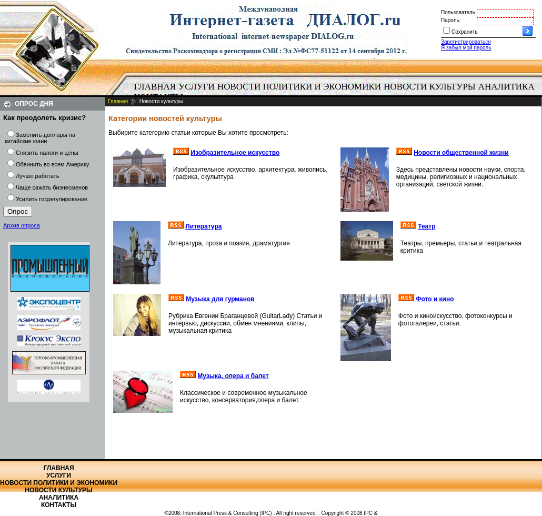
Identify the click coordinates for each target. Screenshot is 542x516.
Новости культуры (429, 87)
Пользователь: (459, 12)
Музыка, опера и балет (232, 376)
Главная (155, 87)
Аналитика (506, 87)
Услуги (196, 87)
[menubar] (337, 92)
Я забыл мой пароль (466, 48)
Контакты (58, 505)
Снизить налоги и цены (47, 153)
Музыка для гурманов (220, 299)
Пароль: (450, 20)
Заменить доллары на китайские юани (40, 138)
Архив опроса (21, 225)
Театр (426, 226)
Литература (203, 226)
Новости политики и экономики (299, 87)
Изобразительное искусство (234, 152)
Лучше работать (37, 176)
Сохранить (464, 32)
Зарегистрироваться (466, 42)
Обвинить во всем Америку (52, 164)
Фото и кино (435, 299)
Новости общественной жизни (461, 152)
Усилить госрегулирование (51, 199)
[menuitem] (155, 87)
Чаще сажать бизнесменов (52, 187)
